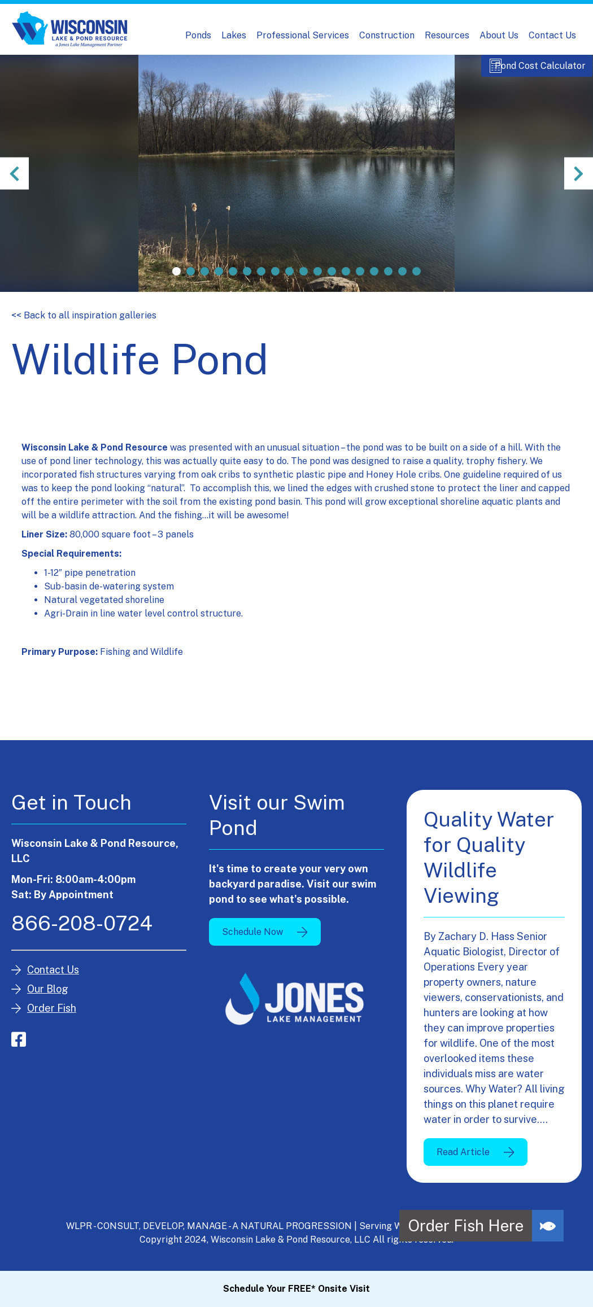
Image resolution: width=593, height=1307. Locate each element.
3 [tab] (204, 282)
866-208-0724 (81, 934)
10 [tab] (303, 282)
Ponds (198, 35)
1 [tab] (176, 282)
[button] (548, 1226)
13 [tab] (346, 282)
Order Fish (51, 1019)
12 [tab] (332, 282)
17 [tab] (402, 282)
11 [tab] (317, 282)
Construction (387, 35)
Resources (447, 35)
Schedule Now (252, 942)
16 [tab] (388, 282)
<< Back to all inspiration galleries (83, 326)
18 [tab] (416, 282)
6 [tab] (247, 282)
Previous (17, 184)
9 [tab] (289, 282)
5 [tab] (233, 282)
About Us (498, 35)
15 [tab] (374, 282)
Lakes (233, 35)
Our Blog (47, 1000)
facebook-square (18, 1050)
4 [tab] (219, 282)
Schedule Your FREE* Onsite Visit (296, 1288)
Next (576, 184)
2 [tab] (190, 282)
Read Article (463, 1162)
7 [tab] (261, 282)
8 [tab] (275, 282)
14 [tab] (360, 282)
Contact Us (552, 35)
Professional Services (302, 35)
